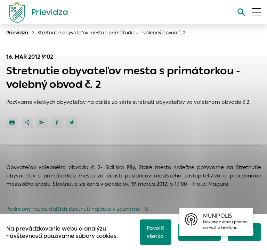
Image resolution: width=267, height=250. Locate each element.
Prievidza (17, 33)
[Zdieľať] (27, 122)
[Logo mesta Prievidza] (35, 12)
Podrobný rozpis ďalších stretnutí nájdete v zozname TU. (77, 209)
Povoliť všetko (155, 232)
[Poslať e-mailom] (42, 122)
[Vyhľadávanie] (241, 12)
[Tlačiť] (12, 122)
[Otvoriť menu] (256, 12)
